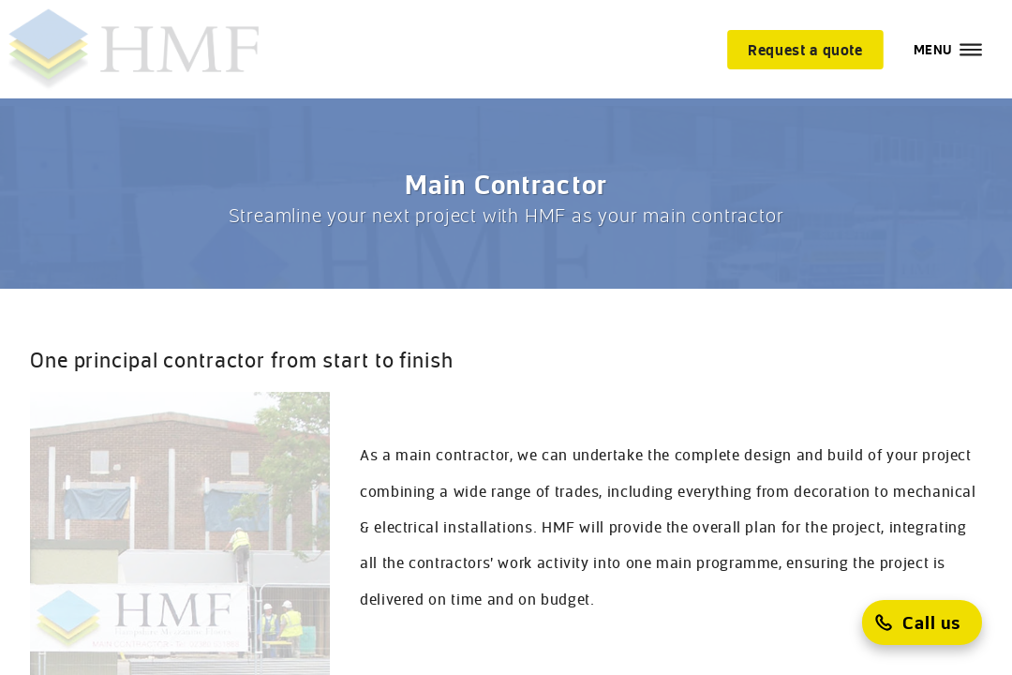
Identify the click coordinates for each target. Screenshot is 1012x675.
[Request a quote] (805, 49)
